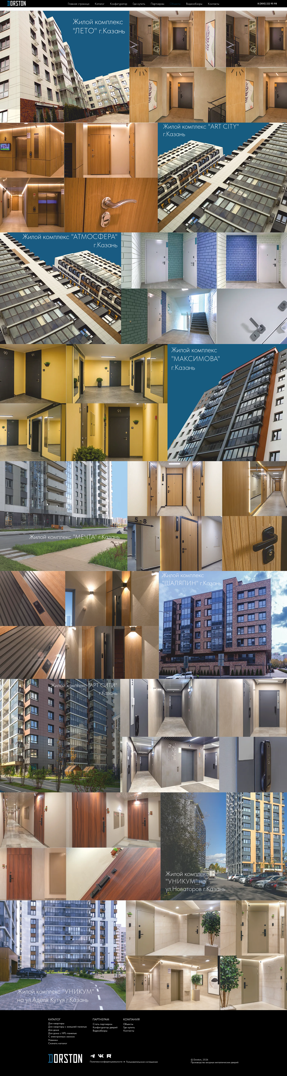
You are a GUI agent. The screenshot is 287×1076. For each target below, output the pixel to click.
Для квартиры (56, 1023)
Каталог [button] (99, 3)
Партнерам (157, 3)
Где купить (139, 3)
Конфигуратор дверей (105, 1027)
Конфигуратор (118, 3)
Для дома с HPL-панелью (62, 1033)
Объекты (175, 3)
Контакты (213, 3)
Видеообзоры (194, 3)
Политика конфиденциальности (106, 1061)
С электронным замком (61, 1036)
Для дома (53, 1029)
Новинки (53, 1039)
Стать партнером (102, 1024)
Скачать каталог (57, 1043)
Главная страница (78, 3)
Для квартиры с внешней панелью (67, 1026)
